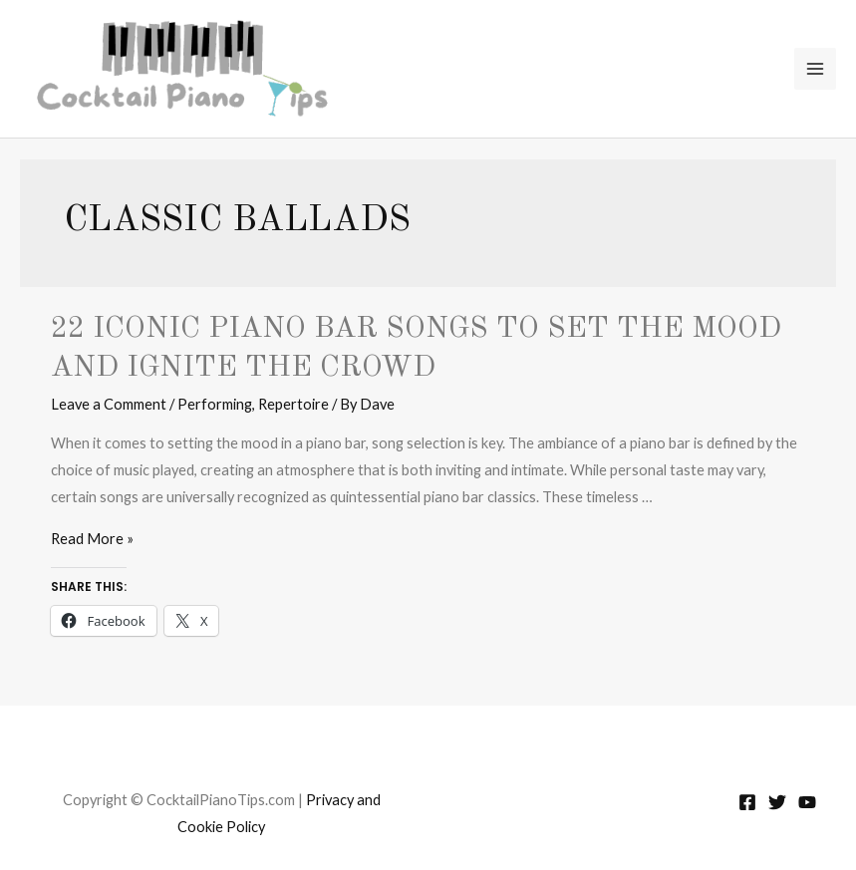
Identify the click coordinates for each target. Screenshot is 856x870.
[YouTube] (807, 802)
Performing (214, 404)
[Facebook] (747, 802)
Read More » (92, 538)
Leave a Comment (108, 404)
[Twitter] (777, 802)
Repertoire (293, 404)
